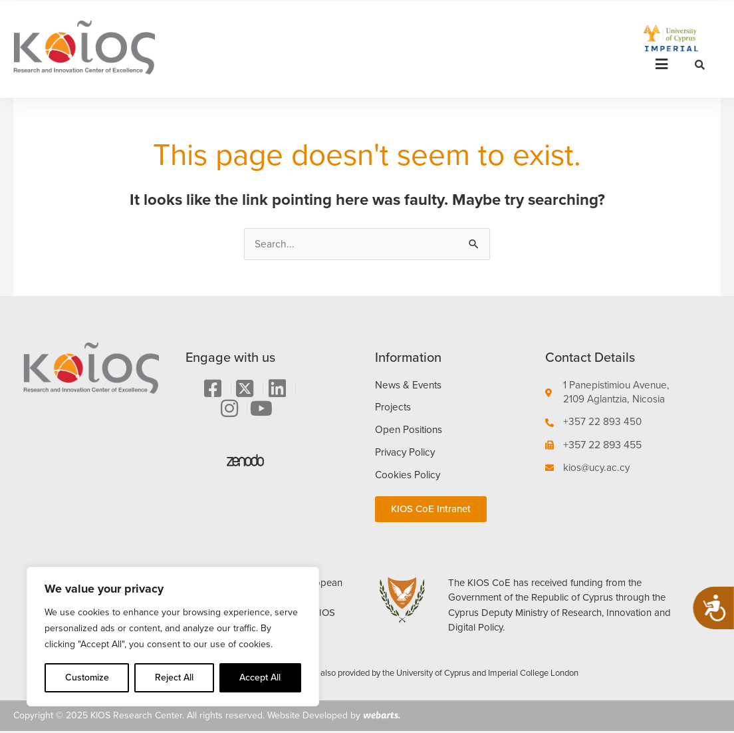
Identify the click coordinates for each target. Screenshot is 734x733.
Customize (87, 677)
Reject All (174, 677)
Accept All (260, 677)
